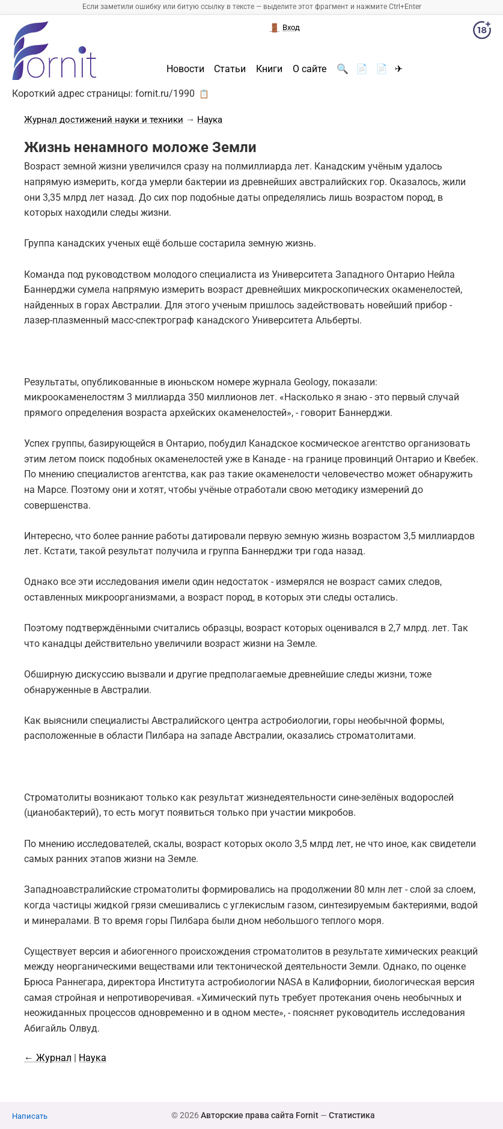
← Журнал (48, 1057)
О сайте (309, 69)
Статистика (352, 1115)
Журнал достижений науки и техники (103, 119)
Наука (209, 119)
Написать (29, 1116)
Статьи (230, 69)
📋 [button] (204, 94)
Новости (185, 69)
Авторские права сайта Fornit (260, 1115)
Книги (269, 69)
